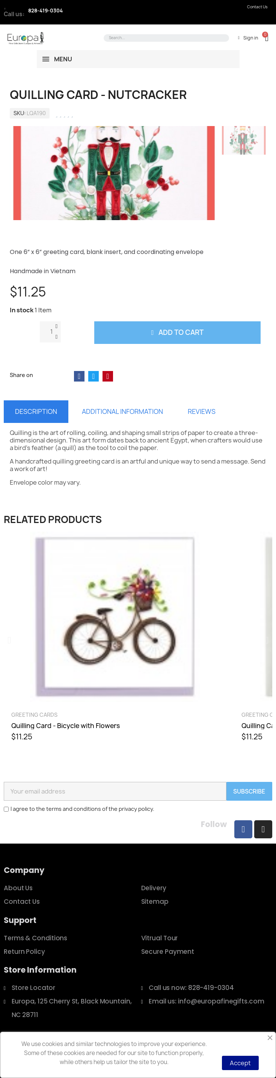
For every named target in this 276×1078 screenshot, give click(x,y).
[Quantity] (50, 331)
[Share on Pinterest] (108, 376)
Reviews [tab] (202, 411)
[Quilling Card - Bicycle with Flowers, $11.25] (115, 640)
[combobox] (165, 38)
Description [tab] (36, 411)
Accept (240, 1063)
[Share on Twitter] (93, 376)
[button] (263, 38)
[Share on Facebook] (79, 376)
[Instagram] (263, 829)
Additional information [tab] (122, 411)
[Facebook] (243, 829)
